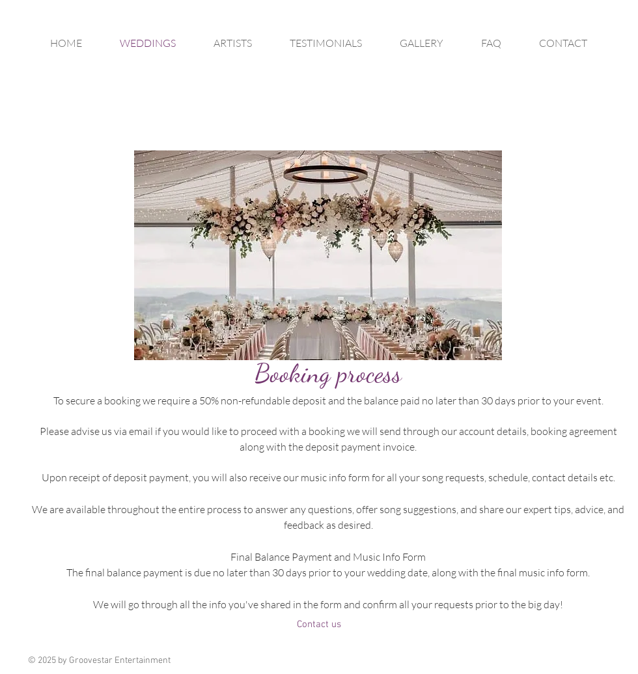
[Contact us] (319, 624)
